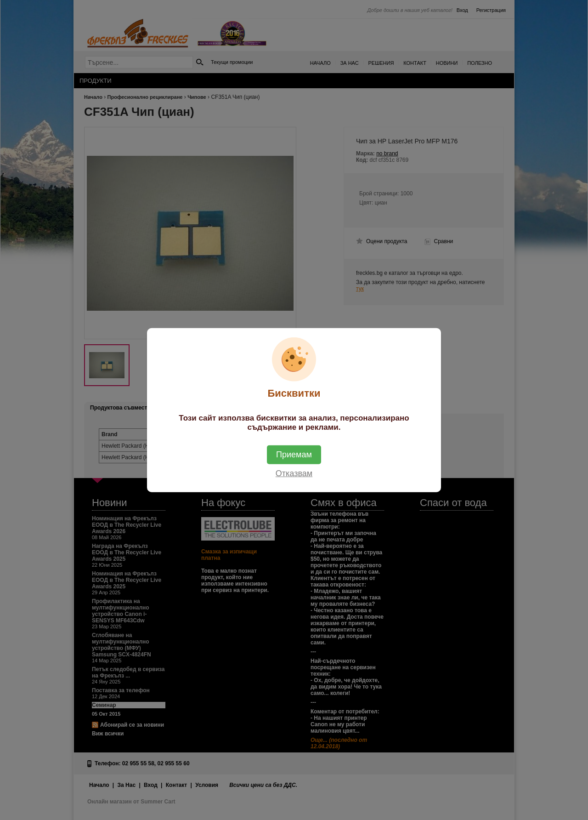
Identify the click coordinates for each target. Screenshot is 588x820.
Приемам (294, 454)
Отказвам (294, 473)
